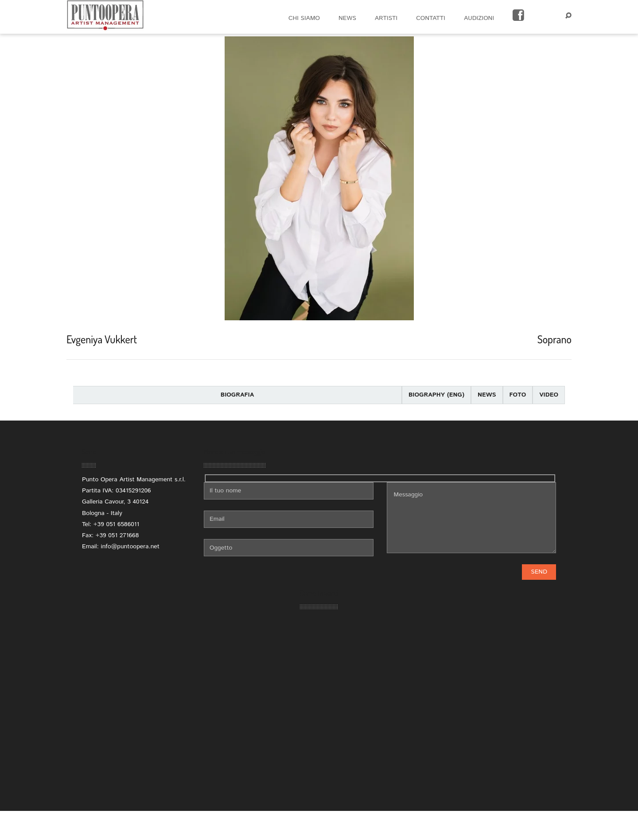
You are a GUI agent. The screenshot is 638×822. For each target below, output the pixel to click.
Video (548, 394)
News (487, 394)
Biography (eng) (436, 394)
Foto (518, 394)
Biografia (237, 394)
